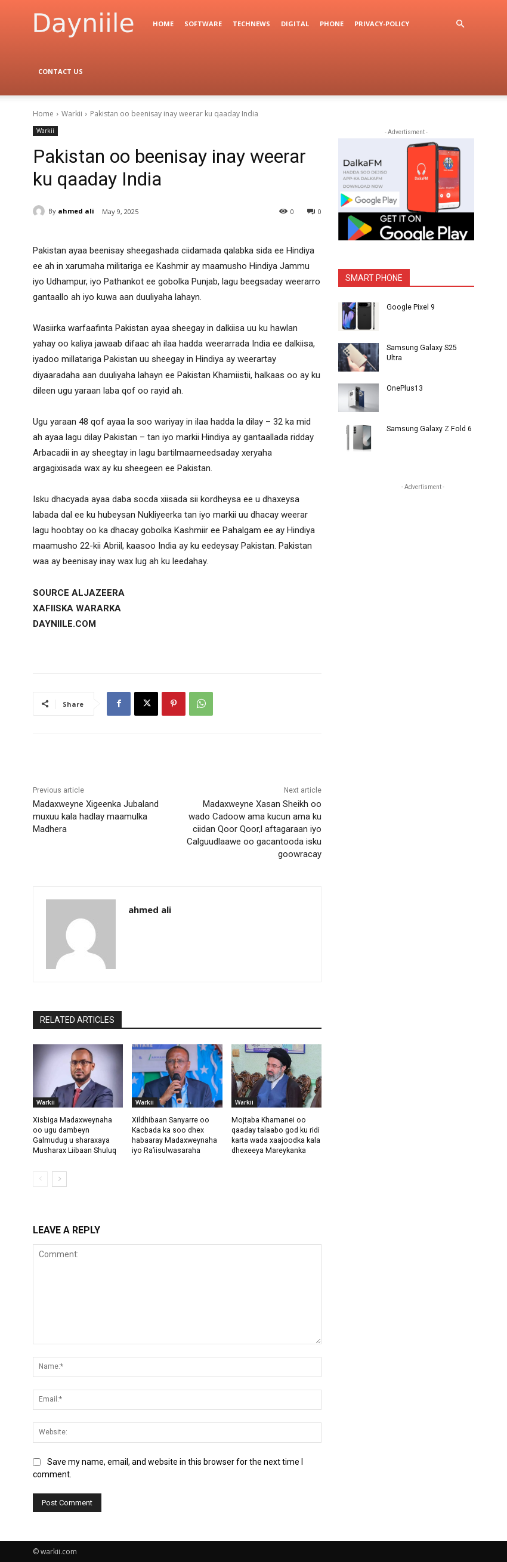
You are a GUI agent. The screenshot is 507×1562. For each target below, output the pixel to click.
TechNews (251, 23)
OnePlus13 (405, 388)
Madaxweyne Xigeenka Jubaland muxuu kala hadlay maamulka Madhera (96, 816)
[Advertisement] (422, 567)
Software (203, 23)
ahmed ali (76, 210)
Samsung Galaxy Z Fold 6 (428, 429)
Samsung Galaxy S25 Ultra (430, 348)
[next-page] (59, 1178)
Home (163, 23)
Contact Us (60, 71)
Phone (332, 23)
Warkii (71, 114)
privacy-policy (381, 23)
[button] (460, 24)
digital (295, 23)
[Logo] (90, 24)
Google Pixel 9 (410, 307)
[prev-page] (40, 1178)
